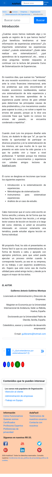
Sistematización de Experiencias (17, 14)
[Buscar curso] (32, 3)
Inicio (4, 12)
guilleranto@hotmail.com (34, 334)
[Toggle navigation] (4, 3)
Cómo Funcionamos (13, 416)
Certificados (9, 422)
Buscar (40, 20)
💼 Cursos (14, 12)
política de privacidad (31, 458)
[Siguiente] (28, 352)
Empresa (24, 12)
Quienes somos (10, 419)
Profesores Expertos (13, 425)
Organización (35, 12)
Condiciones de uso (16, 458)
